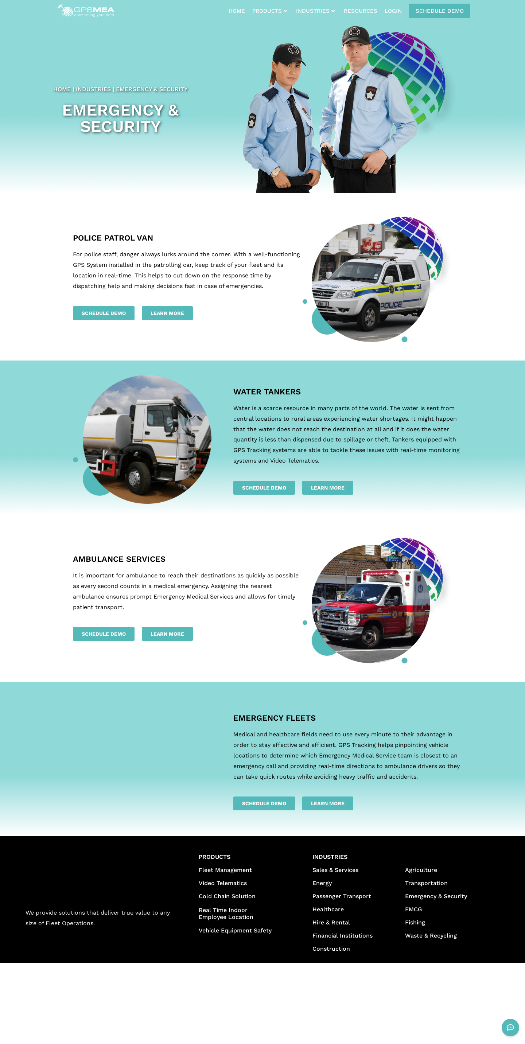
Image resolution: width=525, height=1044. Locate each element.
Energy (322, 883)
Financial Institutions (342, 935)
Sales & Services (335, 869)
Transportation (426, 883)
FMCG (413, 909)
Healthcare (328, 909)
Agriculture (421, 869)
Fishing (415, 922)
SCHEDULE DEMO (440, 11)
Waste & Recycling (431, 935)
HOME (237, 11)
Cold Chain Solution (227, 896)
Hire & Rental (331, 922)
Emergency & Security (436, 896)
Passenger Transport (341, 896)
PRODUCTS (269, 11)
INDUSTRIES (315, 11)
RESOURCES (360, 11)
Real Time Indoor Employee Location (226, 913)
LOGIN (393, 11)
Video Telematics (223, 883)
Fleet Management (225, 869)
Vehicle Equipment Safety (235, 930)
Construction (331, 948)
